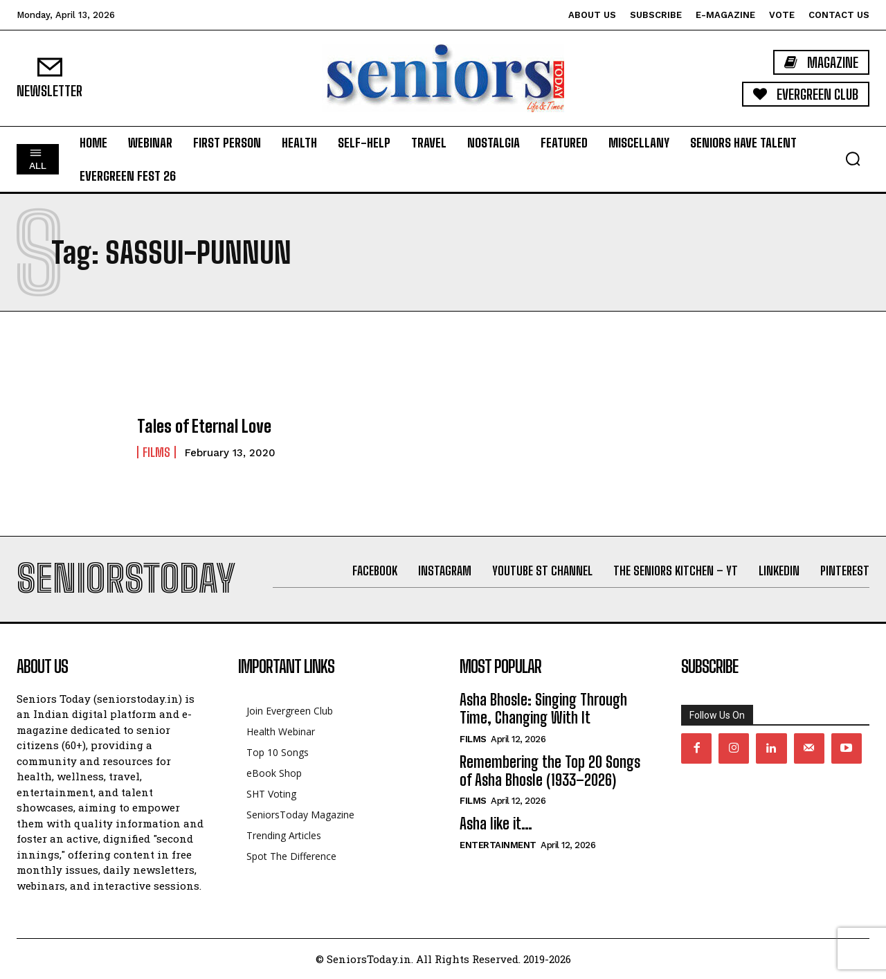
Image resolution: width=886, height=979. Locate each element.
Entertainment (498, 845)
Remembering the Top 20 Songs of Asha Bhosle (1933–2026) (550, 771)
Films (156, 452)
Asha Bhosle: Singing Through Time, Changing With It (543, 708)
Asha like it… (496, 823)
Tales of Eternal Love (204, 426)
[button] (852, 158)
